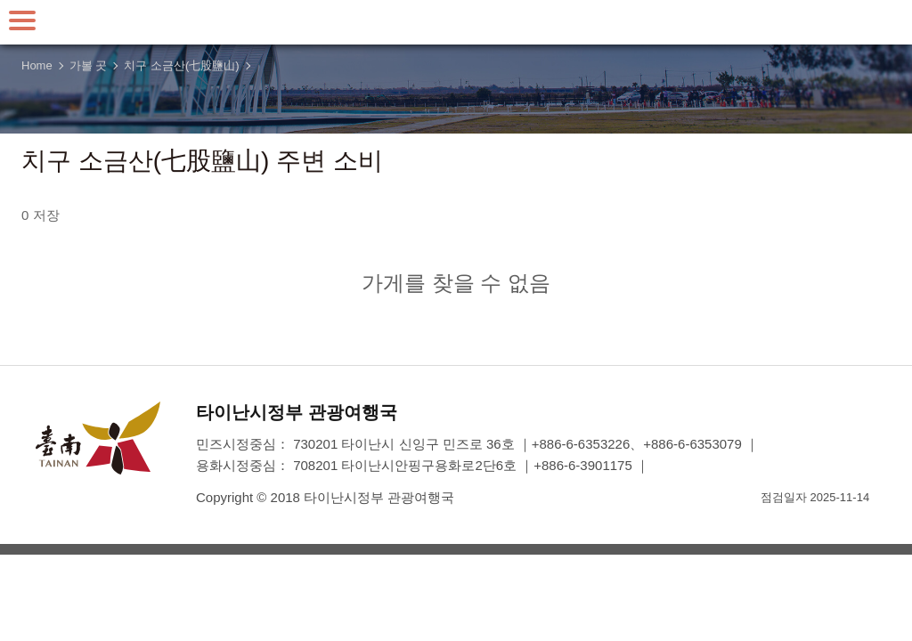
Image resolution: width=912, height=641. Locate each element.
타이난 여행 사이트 (456, 22)
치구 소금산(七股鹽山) (181, 65)
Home (37, 65)
